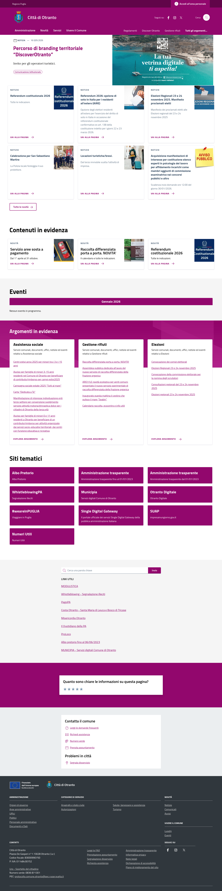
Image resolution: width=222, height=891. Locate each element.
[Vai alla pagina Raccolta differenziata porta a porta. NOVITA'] (91, 262)
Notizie (168, 805)
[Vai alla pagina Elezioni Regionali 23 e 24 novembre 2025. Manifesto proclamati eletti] (161, 136)
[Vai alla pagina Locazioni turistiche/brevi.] (91, 192)
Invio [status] (154, 570)
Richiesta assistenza (98, 863)
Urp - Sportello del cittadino (24, 869)
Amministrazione (25, 30)
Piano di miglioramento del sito (142, 867)
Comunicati (170, 809)
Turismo (117, 809)
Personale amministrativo (23, 822)
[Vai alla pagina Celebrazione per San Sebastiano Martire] (21, 192)
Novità (44, 30)
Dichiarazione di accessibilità (141, 863)
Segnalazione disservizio (100, 859)
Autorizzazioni (68, 809)
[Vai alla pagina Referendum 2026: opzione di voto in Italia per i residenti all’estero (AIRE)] (91, 136)
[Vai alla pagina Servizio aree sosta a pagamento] (21, 262)
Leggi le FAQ (93, 850)
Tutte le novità (23, 207)
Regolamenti (130, 30)
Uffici (12, 813)
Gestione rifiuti (172, 30)
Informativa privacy (136, 855)
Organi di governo (19, 805)
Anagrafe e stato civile (72, 805)
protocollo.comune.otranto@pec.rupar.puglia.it (39, 876)
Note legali (131, 859)
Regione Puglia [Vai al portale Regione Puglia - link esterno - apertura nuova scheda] (19, 3)
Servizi (57, 30)
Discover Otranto (151, 30)
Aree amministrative (20, 809)
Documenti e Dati (19, 826)
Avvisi (168, 813)
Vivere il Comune (76, 30)
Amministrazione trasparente (141, 850)
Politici (13, 818)
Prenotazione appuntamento (102, 855)
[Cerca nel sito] (206, 17)
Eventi (168, 835)
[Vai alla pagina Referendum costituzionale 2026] (21, 136)
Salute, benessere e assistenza (129, 805)
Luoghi (168, 831)
